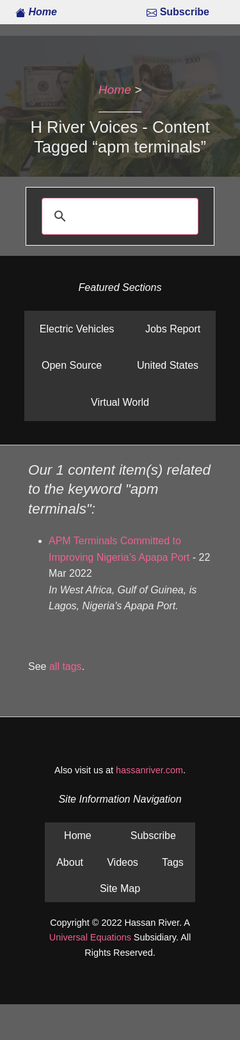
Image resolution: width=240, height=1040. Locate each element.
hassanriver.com (149, 770)
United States (167, 365)
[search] (118, 216)
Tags (173, 862)
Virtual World (120, 402)
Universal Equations (90, 937)
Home (36, 11)
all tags (65, 666)
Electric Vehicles (77, 328)
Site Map (120, 888)
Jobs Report (172, 328)
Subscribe (178, 11)
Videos (122, 862)
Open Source (72, 365)
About (69, 862)
